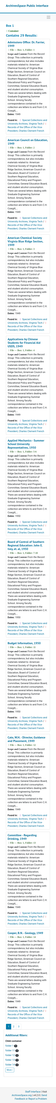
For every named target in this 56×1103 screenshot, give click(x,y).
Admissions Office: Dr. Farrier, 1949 (26, 44)
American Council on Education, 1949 (28, 142)
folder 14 (12, 1064)
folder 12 (12, 1055)
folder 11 (12, 1050)
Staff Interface (32, 1091)
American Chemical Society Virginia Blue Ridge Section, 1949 (25, 241)
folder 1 (11, 1045)
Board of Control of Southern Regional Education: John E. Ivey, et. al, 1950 (26, 545)
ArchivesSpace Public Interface (27, 6)
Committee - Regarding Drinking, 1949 (22, 837)
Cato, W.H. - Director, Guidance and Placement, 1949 (26, 739)
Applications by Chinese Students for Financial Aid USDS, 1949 (24, 342)
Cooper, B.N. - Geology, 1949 (25, 933)
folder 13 (12, 1060)
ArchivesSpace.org (22, 1095)
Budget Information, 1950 (24, 643)
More (10, 1070)
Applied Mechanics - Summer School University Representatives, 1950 (26, 444)
